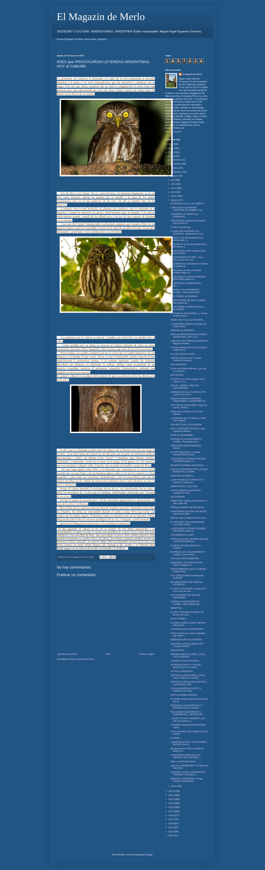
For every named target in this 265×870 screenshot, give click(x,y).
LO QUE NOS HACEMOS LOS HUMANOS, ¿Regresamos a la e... (187, 232)
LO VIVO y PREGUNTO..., (182, 671)
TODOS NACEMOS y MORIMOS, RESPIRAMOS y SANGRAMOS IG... (188, 399)
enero (174, 786)
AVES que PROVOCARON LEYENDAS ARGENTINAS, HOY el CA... (188, 335)
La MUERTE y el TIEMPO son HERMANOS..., (184, 215)
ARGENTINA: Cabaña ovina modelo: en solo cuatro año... (188, 502)
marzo (174, 196)
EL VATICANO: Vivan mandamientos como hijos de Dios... (187, 523)
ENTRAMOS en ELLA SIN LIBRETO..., (188, 203)
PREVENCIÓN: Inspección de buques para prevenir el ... (187, 221)
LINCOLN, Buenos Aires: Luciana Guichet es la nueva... (185, 359)
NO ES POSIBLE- (178, 618)
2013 (171, 827)
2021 (171, 795)
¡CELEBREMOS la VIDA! (182, 535)
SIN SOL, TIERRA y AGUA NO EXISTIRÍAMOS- (184, 386)
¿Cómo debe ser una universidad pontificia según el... (185, 271)
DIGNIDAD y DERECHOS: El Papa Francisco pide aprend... (186, 779)
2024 (171, 152)
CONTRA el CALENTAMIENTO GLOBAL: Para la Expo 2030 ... (186, 291)
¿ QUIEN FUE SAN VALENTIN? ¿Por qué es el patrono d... (187, 719)
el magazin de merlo (192, 74)
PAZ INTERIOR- (177, 497)
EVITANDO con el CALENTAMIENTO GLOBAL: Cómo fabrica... (187, 553)
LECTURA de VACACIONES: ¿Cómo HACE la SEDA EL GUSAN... (187, 676)
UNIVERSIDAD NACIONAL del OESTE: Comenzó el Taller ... (188, 512)
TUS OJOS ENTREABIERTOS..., (185, 558)
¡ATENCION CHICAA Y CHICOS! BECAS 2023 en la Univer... (185, 666)
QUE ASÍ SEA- (177, 375)
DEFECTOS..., (177, 608)
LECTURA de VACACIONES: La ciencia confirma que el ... (188, 314)
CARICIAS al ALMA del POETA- (185, 661)
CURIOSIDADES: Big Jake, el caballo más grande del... (187, 301)
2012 (171, 831)
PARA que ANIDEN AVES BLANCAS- (187, 507)
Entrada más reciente (67, 654)
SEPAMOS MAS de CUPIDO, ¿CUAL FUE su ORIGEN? (187, 655)
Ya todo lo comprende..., (181, 227)
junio (173, 184)
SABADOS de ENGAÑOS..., (183, 330)
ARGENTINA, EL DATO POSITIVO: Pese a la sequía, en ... (186, 563)
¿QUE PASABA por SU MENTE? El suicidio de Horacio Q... (186, 481)
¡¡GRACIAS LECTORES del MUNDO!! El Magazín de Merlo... (189, 342)
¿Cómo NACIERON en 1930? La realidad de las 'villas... (185, 689)
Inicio (108, 654)
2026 (171, 144)
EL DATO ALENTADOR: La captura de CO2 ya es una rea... (188, 589)
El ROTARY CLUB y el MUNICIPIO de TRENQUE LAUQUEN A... (187, 773)
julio (173, 180)
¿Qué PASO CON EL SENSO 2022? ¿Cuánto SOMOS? (187, 645)
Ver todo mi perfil (173, 132)
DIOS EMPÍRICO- (178, 364)
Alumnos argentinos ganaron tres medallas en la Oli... (185, 491)
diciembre (175, 160)
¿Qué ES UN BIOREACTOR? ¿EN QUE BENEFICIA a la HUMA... (189, 470)
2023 (171, 156)
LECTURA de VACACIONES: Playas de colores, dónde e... (188, 406)
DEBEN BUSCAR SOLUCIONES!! (186, 639)
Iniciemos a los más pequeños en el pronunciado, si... (186, 239)
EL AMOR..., (176, 738)
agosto (174, 176)
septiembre (176, 172)
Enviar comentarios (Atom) (82, 659)
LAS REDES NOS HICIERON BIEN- (187, 629)
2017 (171, 811)
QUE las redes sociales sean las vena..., (188, 518)
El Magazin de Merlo (101, 16)
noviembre (176, 164)
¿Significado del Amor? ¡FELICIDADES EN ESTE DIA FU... (188, 743)
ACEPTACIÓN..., (178, 650)
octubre (174, 168)
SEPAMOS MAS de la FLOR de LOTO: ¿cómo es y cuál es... (188, 393)
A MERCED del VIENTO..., (182, 476)
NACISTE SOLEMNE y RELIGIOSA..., (188, 465)
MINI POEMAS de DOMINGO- (184, 296)
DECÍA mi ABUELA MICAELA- (184, 695)
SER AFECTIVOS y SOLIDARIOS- (186, 424)
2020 (171, 799)
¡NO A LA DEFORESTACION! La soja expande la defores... (187, 429)
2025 (171, 148)
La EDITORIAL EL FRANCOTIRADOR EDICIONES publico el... (188, 278)
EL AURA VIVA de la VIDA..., (183, 354)
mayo (174, 188)
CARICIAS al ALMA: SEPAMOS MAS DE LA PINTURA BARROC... (189, 540)
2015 (171, 819)
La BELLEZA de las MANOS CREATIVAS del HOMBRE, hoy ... (187, 208)
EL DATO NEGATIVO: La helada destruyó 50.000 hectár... (185, 453)
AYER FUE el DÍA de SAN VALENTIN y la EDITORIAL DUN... (188, 683)
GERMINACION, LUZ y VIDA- (184, 486)
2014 (171, 823)
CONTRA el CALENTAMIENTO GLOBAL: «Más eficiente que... (185, 602)
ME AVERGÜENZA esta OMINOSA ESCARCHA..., (186, 583)
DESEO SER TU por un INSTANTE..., (187, 320)
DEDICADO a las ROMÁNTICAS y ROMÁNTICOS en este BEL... (186, 706)
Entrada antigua (146, 654)
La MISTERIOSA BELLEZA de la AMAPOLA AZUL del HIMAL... (185, 756)
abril (173, 192)
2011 (171, 835)
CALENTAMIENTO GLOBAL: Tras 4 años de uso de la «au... (186, 258)
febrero (174, 200)
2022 (171, 791)
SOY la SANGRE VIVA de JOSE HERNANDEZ (185, 596)
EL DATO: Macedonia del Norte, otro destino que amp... (187, 613)
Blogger (148, 854)
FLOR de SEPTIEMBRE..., (182, 435)
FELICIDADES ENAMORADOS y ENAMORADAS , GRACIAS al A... (187, 713)
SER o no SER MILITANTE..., (184, 761)
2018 (171, 807)
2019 (171, 803)
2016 (171, 815)
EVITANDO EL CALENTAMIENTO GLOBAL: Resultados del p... (186, 440)
